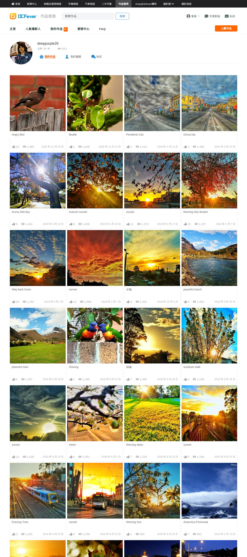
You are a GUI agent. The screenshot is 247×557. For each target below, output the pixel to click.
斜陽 (129, 367)
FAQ (102, 29)
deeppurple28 (47, 43)
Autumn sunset (78, 211)
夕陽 (129, 289)
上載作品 (226, 28)
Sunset (16, 546)
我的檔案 (75, 56)
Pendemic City (135, 134)
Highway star (191, 546)
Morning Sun (133, 469)
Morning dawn (134, 444)
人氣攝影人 (33, 29)
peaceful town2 (193, 289)
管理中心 (83, 29)
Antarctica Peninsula (196, 469)
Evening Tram (20, 522)
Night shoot (133, 546)
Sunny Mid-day (21, 211)
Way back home (21, 289)
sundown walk (192, 366)
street (72, 444)
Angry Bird (18, 134)
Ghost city (189, 134)
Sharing (73, 366)
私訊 (99, 56)
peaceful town (20, 366)
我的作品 (59, 29)
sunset (130, 211)
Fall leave (75, 546)
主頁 (13, 29)
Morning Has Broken (196, 211)
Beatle (73, 134)
